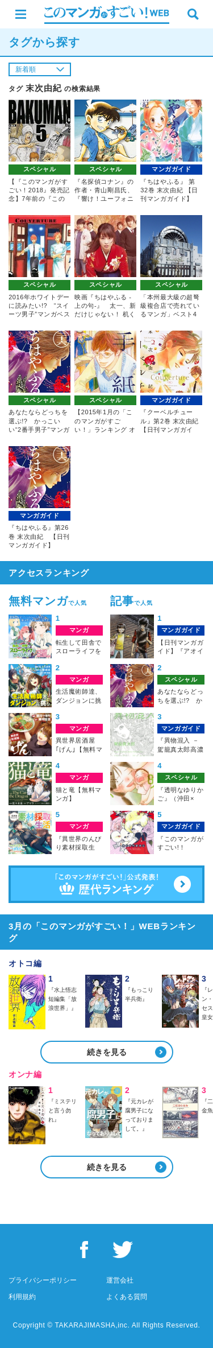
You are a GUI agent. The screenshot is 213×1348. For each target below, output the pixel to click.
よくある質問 (126, 1297)
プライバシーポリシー (43, 1280)
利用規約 (22, 1297)
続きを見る (107, 1052)
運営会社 (119, 1280)
